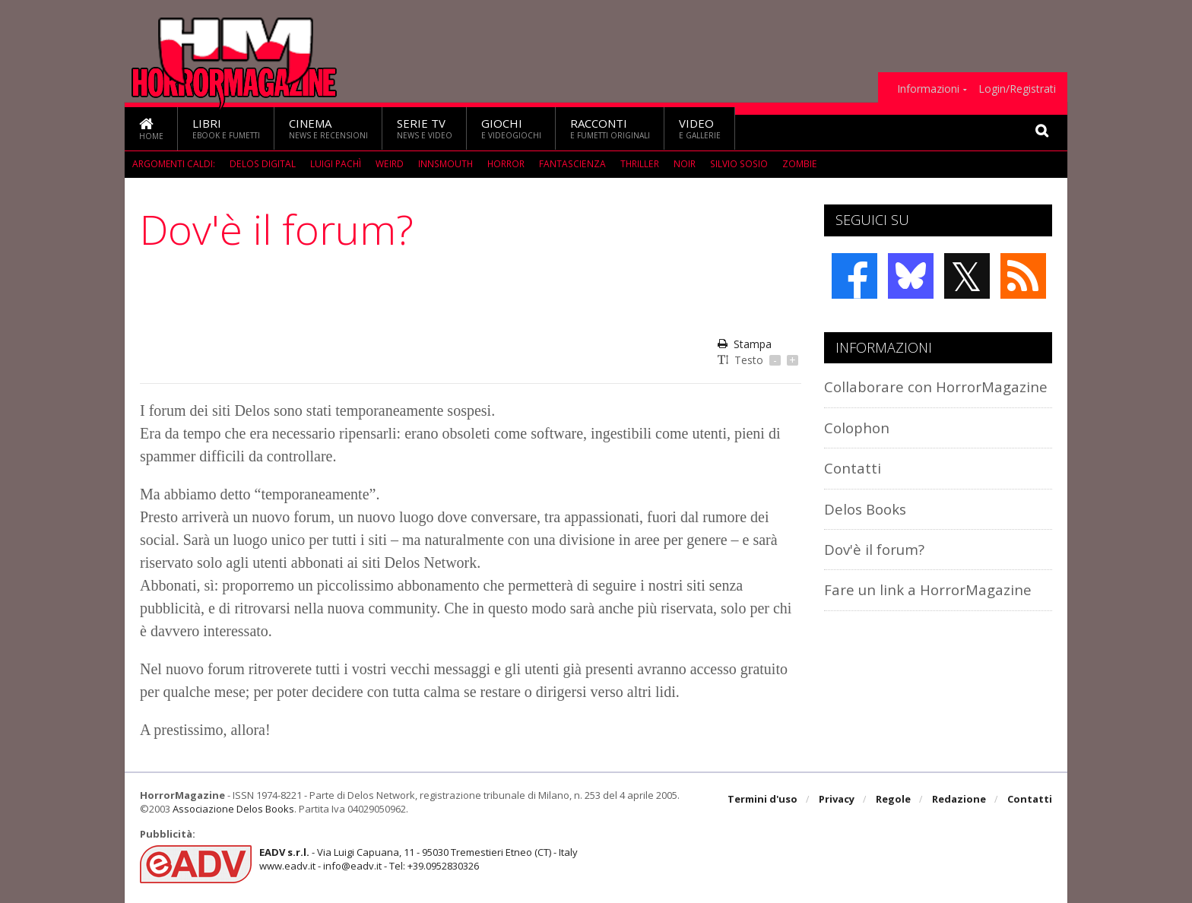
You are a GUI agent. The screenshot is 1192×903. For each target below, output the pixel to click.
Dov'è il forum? (874, 549)
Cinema (328, 128)
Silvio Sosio (735, 163)
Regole (893, 799)
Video (700, 128)
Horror (505, 163)
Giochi (511, 128)
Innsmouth (444, 163)
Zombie (795, 163)
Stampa (745, 344)
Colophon (856, 427)
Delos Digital (262, 163)
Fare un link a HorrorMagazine (928, 589)
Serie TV (424, 128)
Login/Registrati (1017, 89)
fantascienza (571, 163)
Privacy (836, 799)
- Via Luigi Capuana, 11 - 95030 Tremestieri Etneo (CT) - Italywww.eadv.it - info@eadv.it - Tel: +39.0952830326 (418, 859)
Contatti (852, 467)
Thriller (637, 163)
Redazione (959, 799)
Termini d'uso (762, 799)
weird (388, 163)
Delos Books (865, 508)
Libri (226, 128)
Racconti (610, 128)
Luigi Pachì (334, 163)
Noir (682, 163)
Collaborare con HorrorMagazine (936, 386)
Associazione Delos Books (233, 809)
